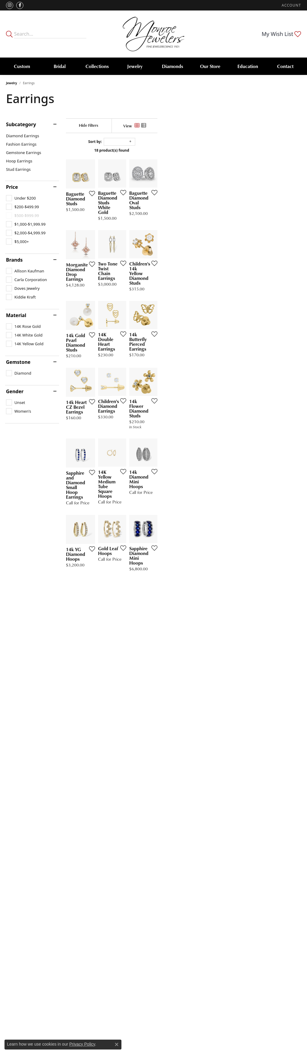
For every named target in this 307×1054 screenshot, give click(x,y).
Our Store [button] (210, 66)
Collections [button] (97, 66)
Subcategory (21, 124)
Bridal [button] (60, 66)
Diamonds (172, 66)
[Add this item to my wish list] (137, 240)
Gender (14, 391)
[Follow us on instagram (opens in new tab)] (9, 5)
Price (12, 187)
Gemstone (18, 362)
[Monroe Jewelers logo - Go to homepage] (153, 34)
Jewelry (11, 83)
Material (16, 315)
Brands (14, 259)
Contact (285, 66)
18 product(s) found (183, 150)
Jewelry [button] (134, 66)
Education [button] (247, 66)
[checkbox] (21, 198)
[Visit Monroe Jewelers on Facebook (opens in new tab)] (19, 5)
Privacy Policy (82, 1044)
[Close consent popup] (116, 1044)
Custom (22, 66)
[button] (291, 5)
